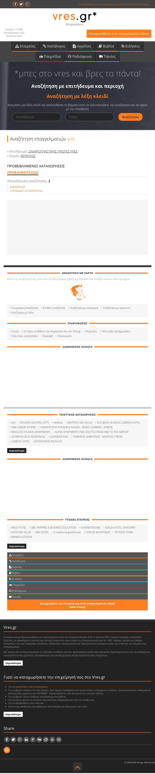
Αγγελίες (82, 46)
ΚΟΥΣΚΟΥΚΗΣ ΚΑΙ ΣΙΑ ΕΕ (48, 442)
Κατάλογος (54, 46)
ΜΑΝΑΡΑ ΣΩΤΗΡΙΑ (21, 538)
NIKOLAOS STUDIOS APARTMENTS (30, 433)
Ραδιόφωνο (80, 57)
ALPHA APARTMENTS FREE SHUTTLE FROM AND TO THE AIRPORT (92, 433)
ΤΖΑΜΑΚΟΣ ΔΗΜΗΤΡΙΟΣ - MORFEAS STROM (97, 437)
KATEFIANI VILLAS (21, 533)
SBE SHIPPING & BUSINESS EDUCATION (53, 528)
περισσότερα (17, 451)
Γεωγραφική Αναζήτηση (24, 308)
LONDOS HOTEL (20, 442)
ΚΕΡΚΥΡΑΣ (28, 157)
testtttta (58, 423)
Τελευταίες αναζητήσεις (24, 337)
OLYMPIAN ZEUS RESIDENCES (28, 437)
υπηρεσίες (119, 4)
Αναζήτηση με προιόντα (116, 308)
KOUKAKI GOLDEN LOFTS (34, 423)
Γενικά (15, 332)
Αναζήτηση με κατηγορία (84, 308)
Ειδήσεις (130, 46)
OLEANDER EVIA (59, 437)
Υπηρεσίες (91, 332)
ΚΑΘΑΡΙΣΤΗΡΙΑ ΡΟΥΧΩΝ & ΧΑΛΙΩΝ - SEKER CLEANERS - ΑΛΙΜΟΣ (77, 428)
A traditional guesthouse (67, 533)
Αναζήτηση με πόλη (22, 313)
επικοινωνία (133, 4)
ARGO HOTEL (18, 528)
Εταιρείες (25, 46)
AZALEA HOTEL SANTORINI (120, 528)
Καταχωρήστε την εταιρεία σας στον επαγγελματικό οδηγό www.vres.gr (77, 606)
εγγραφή (106, 4)
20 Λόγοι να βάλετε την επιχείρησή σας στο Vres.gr (52, 332)
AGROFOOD (17, 188)
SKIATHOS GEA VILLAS (79, 423)
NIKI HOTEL (42, 533)
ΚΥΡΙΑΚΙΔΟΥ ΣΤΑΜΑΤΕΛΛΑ (26, 191)
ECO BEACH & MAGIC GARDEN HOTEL (118, 423)
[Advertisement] (77, 228)
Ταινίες (107, 57)
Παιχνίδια (50, 57)
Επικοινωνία (64, 337)
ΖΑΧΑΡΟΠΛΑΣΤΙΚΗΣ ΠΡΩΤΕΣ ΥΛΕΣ (53, 152)
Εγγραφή (48, 337)
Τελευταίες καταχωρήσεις (116, 332)
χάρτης (146, 4)
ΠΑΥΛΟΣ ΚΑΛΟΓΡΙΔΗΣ (98, 533)
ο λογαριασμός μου (89, 4)
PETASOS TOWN (124, 533)
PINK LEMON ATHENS (23, 428)
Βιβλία (106, 46)
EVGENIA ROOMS (90, 528)
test (13, 423)
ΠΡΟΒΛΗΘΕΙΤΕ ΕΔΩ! (22, 173)
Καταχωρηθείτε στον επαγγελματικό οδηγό (118, 34)
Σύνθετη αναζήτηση (54, 308)
